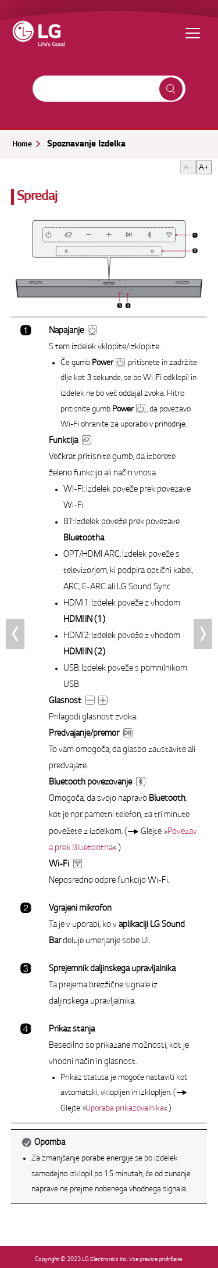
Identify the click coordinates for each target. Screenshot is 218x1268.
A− (188, 167)
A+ (204, 167)
